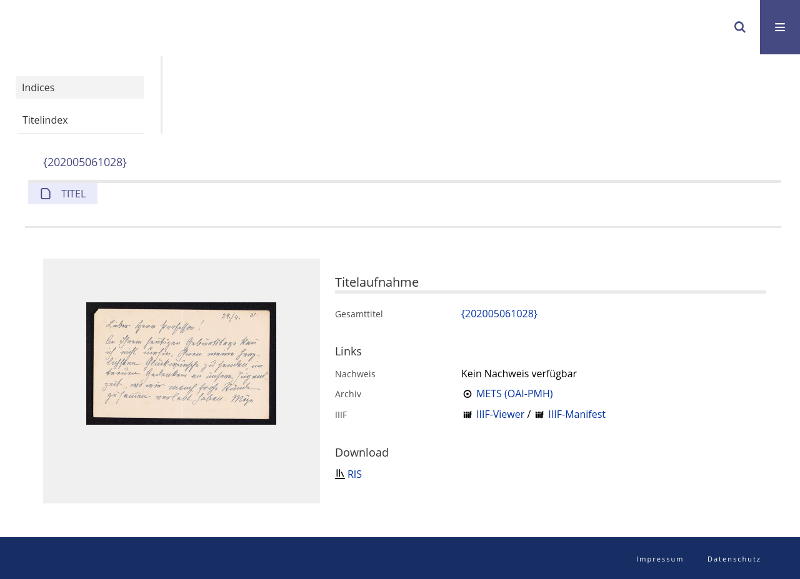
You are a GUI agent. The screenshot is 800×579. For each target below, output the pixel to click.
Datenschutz (734, 558)
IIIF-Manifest (577, 414)
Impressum (660, 558)
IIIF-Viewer (500, 414)
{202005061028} (85, 161)
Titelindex (45, 120)
